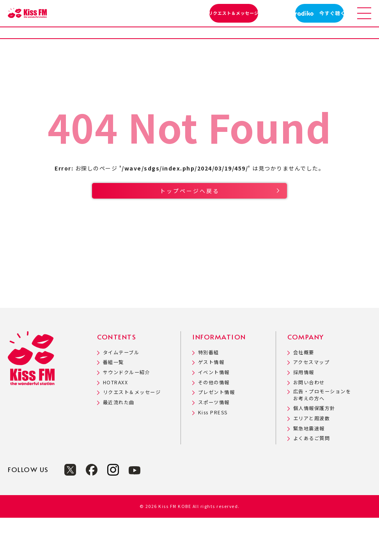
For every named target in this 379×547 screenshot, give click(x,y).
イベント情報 (214, 401)
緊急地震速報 (309, 458)
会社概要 (303, 381)
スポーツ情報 (214, 431)
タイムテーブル (121, 381)
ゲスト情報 (211, 391)
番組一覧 (113, 391)
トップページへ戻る (189, 212)
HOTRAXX (115, 411)
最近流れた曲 (119, 431)
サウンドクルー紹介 (127, 401)
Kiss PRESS (213, 442)
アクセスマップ (311, 391)
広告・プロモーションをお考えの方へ (322, 424)
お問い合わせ (309, 411)
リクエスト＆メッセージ (132, 421)
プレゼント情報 (216, 421)
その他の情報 (214, 411)
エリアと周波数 (311, 447)
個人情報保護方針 (314, 437)
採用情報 (303, 401)
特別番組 (208, 381)
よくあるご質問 (311, 467)
